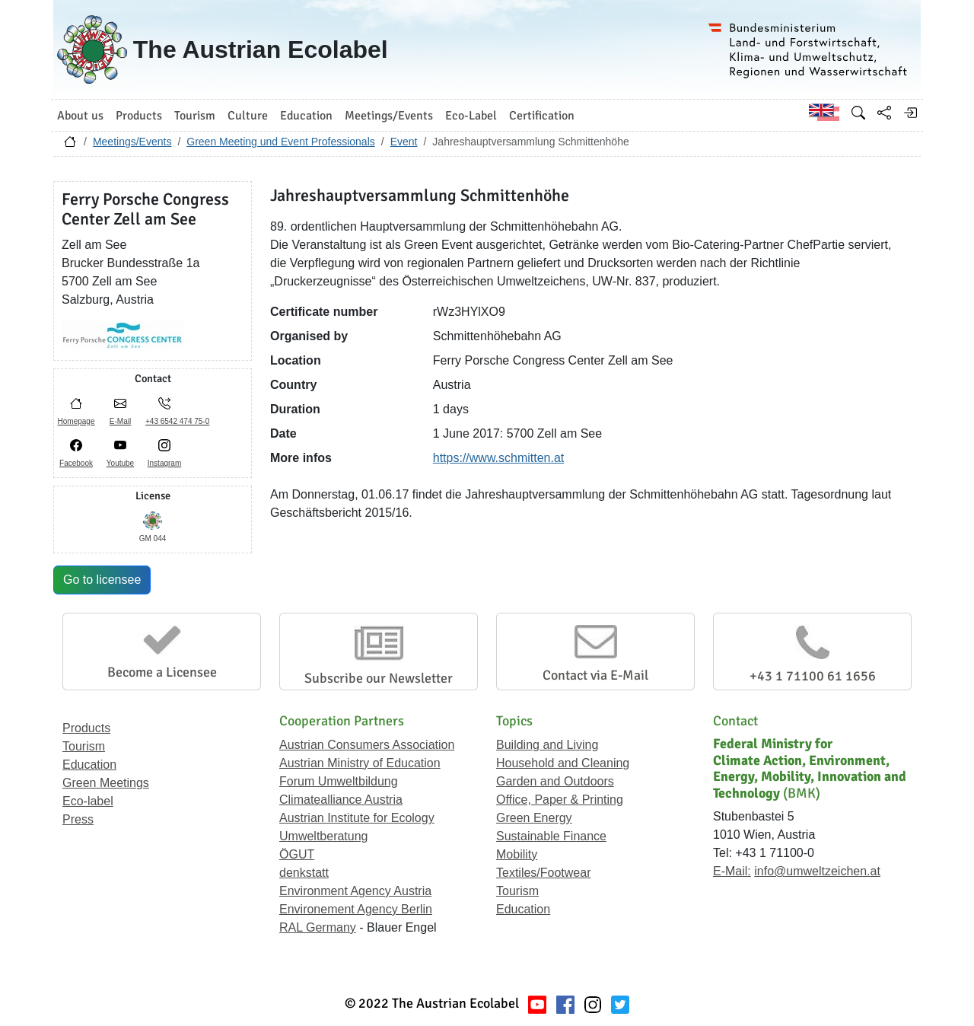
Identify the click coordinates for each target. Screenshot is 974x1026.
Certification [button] (542, 115)
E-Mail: (732, 871)
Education (89, 764)
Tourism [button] (194, 115)
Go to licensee (102, 579)
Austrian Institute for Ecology (356, 817)
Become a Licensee (162, 672)
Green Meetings (105, 782)
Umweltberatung (323, 836)
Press (78, 819)
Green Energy (534, 817)
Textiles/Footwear (543, 872)
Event (404, 141)
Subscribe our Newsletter (378, 678)
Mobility (516, 854)
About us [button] (80, 115)
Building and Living (547, 744)
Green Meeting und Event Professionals (280, 141)
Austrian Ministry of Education (360, 763)
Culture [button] (248, 115)
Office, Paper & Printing (559, 799)
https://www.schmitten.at (499, 457)
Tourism (83, 746)
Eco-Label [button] (471, 115)
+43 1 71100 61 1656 (813, 676)
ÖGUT (296, 854)
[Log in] (910, 112)
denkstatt (304, 872)
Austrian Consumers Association (366, 744)
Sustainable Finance (551, 836)
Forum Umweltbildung (338, 781)
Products (86, 728)
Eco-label (87, 801)
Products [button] (139, 115)
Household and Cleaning (562, 763)
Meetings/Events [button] (389, 115)
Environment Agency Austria (355, 890)
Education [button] (306, 115)
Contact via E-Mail (595, 675)
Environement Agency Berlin (355, 909)
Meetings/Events (132, 141)
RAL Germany (317, 927)
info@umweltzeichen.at (817, 871)
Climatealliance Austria (341, 799)
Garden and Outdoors (555, 781)
